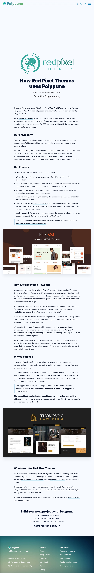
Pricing (42, 570)
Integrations (45, 555)
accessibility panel (59, 197)
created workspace (63, 184)
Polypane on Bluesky (17, 558)
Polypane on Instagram (19, 562)
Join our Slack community (20, 566)
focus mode (44, 213)
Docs (42, 551)
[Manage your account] (85, 3)
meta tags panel (40, 203)
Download (44, 562)
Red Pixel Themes (57, 108)
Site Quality (65, 558)
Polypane (13, 3)
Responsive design (67, 551)
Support (43, 566)
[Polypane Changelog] (81, 3)
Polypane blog (52, 96)
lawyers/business (57, 479)
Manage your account (18, 551)
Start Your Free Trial (47, 525)
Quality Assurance (67, 566)
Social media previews (69, 562)
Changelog (44, 558)
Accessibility (65, 555)
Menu (89, 3)
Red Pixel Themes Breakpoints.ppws (31, 223)
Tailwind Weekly (50, 490)
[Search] (77, 3)
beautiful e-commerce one (32, 479)
